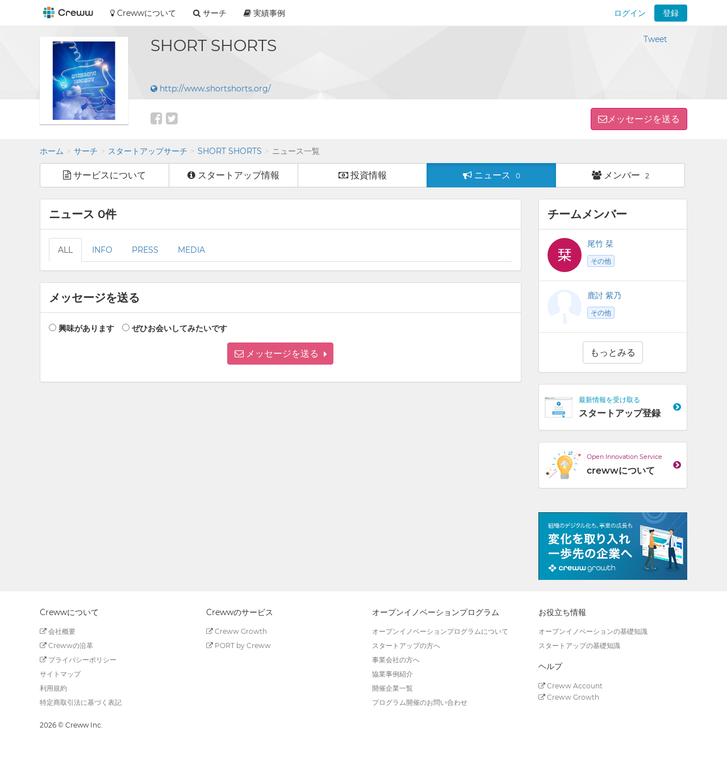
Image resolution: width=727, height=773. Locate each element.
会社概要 (58, 631)
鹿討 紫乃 (604, 295)
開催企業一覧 (392, 688)
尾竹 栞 (600, 244)
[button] (280, 353)
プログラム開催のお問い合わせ (419, 702)
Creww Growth (236, 631)
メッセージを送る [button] (643, 119)
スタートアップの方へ (406, 645)
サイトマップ (60, 674)
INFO (102, 250)
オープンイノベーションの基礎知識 (592, 631)
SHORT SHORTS (230, 151)
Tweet (655, 39)
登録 (671, 13)
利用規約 (53, 688)
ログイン (630, 13)
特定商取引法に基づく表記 (81, 702)
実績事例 (264, 13)
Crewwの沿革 (66, 645)
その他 (601, 261)
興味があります (86, 328)
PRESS (145, 250)
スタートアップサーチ (147, 151)
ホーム (52, 151)
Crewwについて (143, 13)
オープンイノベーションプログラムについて (440, 631)
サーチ (86, 151)
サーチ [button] (210, 13)
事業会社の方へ (396, 659)
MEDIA (191, 250)
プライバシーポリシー (78, 659)
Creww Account (570, 686)
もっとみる (613, 352)
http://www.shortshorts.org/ (211, 88)
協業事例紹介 (392, 674)
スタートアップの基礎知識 (579, 645)
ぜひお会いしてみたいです (179, 328)
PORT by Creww (238, 645)
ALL (65, 250)
